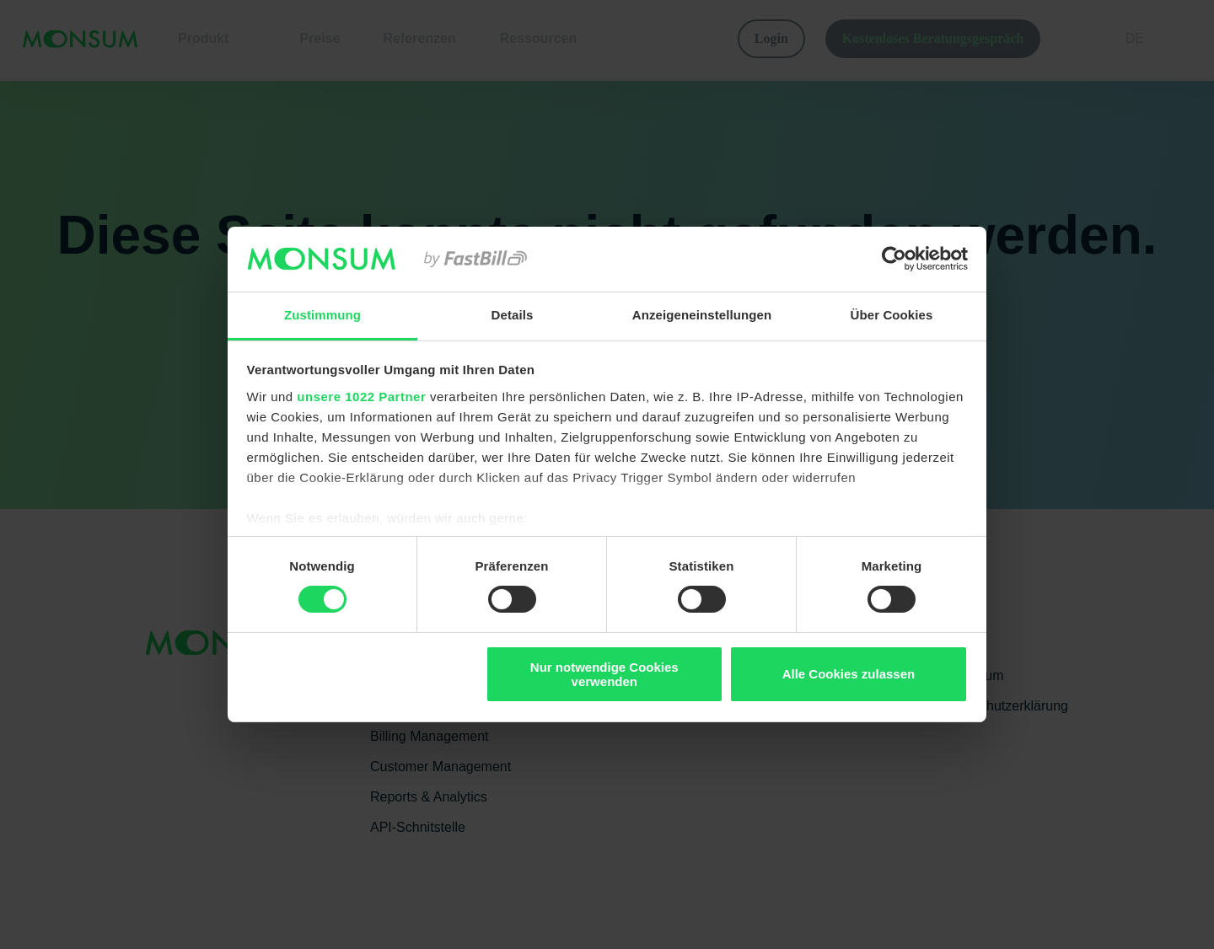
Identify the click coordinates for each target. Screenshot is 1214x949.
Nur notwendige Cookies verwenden (604, 674)
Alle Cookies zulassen (849, 674)
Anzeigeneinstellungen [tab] (701, 315)
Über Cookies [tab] (892, 315)
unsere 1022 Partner (361, 396)
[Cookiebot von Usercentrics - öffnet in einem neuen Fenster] (894, 258)
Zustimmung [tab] (322, 315)
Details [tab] (513, 315)
